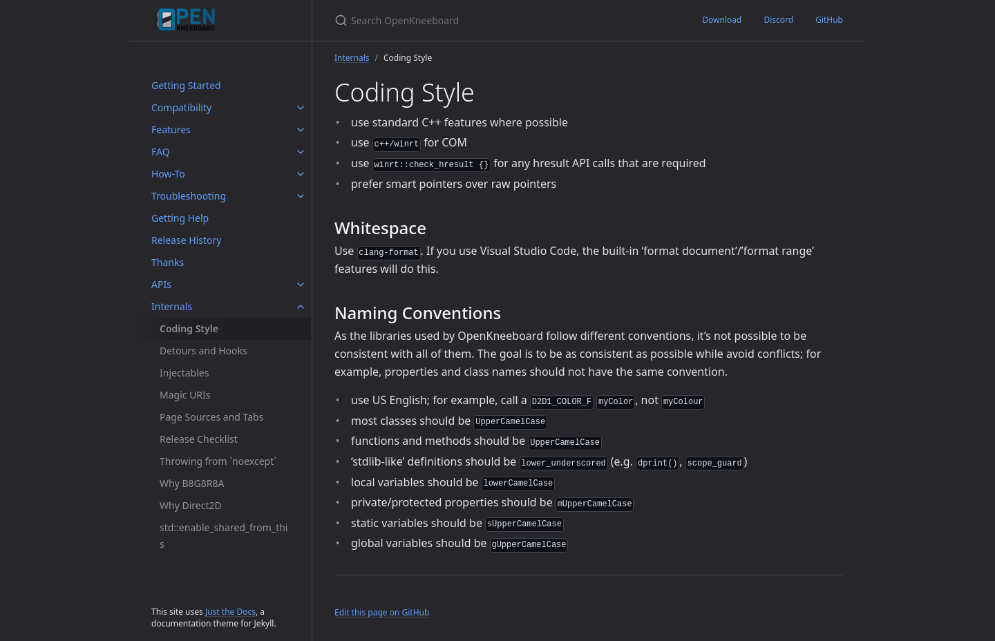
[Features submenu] (301, 130)
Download (721, 20)
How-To (168, 173)
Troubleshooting (188, 195)
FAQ (160, 151)
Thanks (167, 262)
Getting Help (180, 217)
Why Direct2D (191, 505)
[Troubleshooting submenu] (301, 196)
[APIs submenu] (301, 285)
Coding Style (189, 328)
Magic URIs (185, 394)
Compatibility (181, 107)
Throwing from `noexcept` (218, 461)
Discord (778, 20)
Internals (171, 306)
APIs (161, 284)
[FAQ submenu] (301, 152)
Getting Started (186, 85)
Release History (186, 240)
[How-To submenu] (301, 174)
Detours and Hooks (203, 350)
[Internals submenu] (301, 307)
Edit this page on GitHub (381, 612)
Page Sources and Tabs (211, 416)
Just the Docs (230, 612)
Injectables (184, 372)
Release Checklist (199, 439)
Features (171, 129)
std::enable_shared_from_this (223, 536)
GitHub (829, 20)
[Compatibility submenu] (301, 108)
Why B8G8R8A (192, 483)
